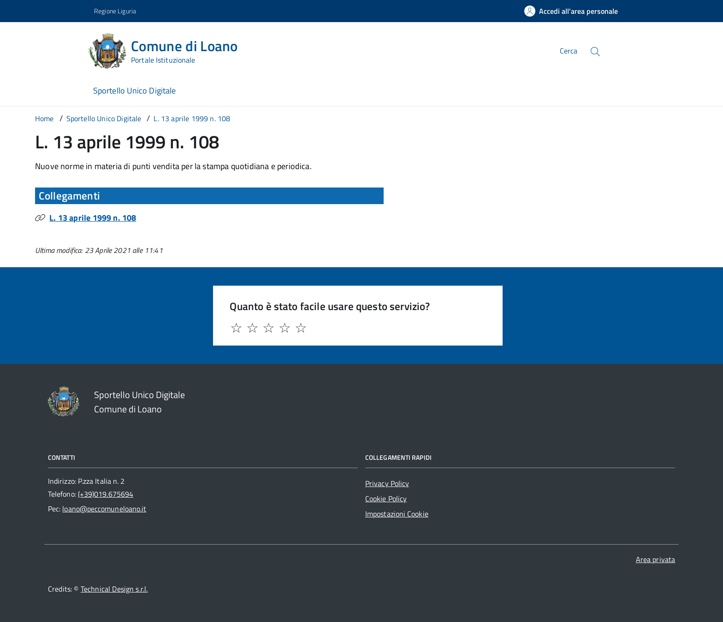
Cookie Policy (386, 498)
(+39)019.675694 (105, 493)
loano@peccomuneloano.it (104, 508)
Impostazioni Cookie (396, 513)
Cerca (568, 50)
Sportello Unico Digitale (134, 90)
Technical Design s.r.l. (114, 588)
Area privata (655, 559)
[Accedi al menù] (46, 49)
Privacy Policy (387, 483)
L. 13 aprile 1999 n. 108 (92, 217)
